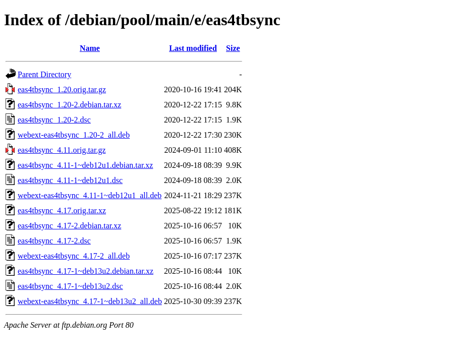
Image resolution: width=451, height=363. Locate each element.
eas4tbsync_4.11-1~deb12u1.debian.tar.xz (85, 165)
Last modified (193, 48)
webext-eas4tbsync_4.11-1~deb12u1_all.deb (89, 195)
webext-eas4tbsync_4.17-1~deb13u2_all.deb (90, 301)
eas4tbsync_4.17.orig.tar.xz (62, 210)
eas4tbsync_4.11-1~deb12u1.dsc (70, 180)
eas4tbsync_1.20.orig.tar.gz (62, 89)
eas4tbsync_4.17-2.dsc (54, 240)
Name (90, 48)
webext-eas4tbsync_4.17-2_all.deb (74, 256)
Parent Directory (44, 74)
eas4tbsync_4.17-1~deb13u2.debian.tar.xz (85, 271)
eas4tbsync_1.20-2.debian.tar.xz (69, 104)
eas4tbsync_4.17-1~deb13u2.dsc (70, 286)
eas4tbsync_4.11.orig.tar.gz (61, 150)
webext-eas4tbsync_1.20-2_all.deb (74, 135)
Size (233, 48)
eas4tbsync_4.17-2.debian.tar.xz (69, 225)
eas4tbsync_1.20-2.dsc (54, 119)
